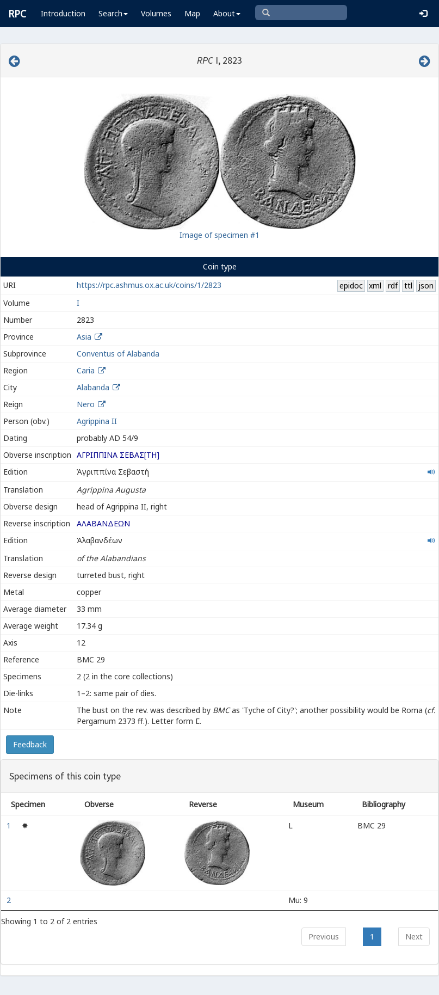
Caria (86, 370)
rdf (393, 285)
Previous (323, 936)
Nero (86, 404)
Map (192, 13)
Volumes (156, 13)
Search (113, 13)
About (226, 13)
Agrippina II (97, 421)
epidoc (351, 285)
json (426, 285)
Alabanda (93, 387)
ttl (408, 285)
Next (414, 936)
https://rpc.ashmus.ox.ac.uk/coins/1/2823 (149, 285)
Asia (84, 336)
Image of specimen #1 (219, 235)
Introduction (63, 13)
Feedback (30, 744)
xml (375, 285)
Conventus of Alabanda (118, 353)
